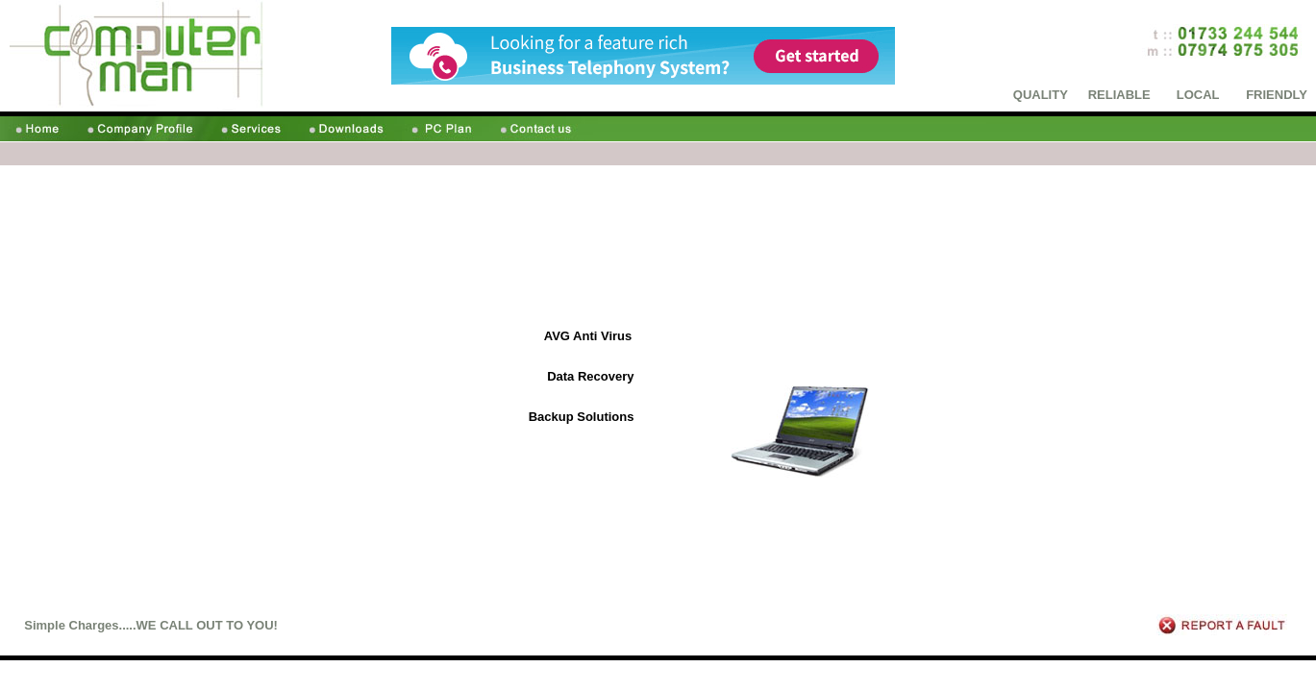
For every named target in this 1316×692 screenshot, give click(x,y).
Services (1113, 677)
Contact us (1282, 677)
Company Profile (1046, 677)
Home (985, 677)
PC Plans (1226, 677)
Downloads (1168, 677)
